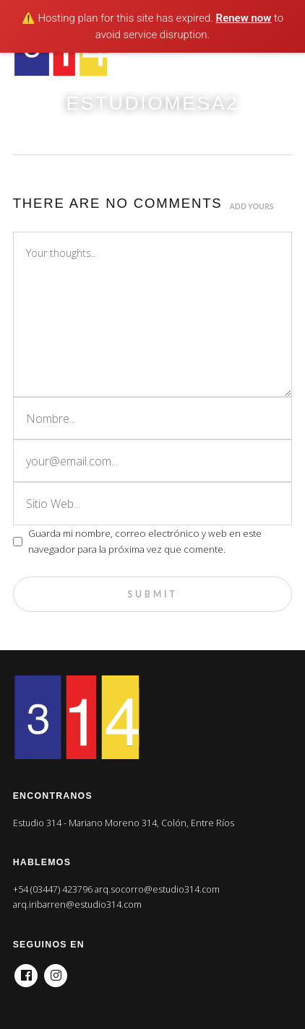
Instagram (55, 971)
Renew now (244, 18)
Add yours (252, 206)
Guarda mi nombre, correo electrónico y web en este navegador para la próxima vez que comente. (145, 541)
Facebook (26, 971)
